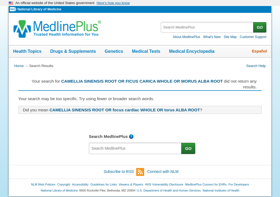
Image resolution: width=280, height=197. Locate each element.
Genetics (114, 51)
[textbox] (207, 27)
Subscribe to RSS (124, 172)
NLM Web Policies (43, 184)
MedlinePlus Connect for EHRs (205, 184)
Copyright (63, 184)
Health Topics (27, 51)
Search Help (256, 66)
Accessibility (80, 184)
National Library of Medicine (39, 9)
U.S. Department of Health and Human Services (169, 190)
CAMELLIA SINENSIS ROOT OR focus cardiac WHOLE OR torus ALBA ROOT (124, 110)
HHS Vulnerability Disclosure (164, 184)
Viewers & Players (131, 184)
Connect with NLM (163, 171)
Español (259, 51)
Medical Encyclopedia (191, 51)
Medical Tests (146, 51)
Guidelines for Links (104, 184)
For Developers (239, 184)
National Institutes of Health (221, 190)
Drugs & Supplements (73, 51)
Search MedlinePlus (108, 136)
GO (260, 27)
